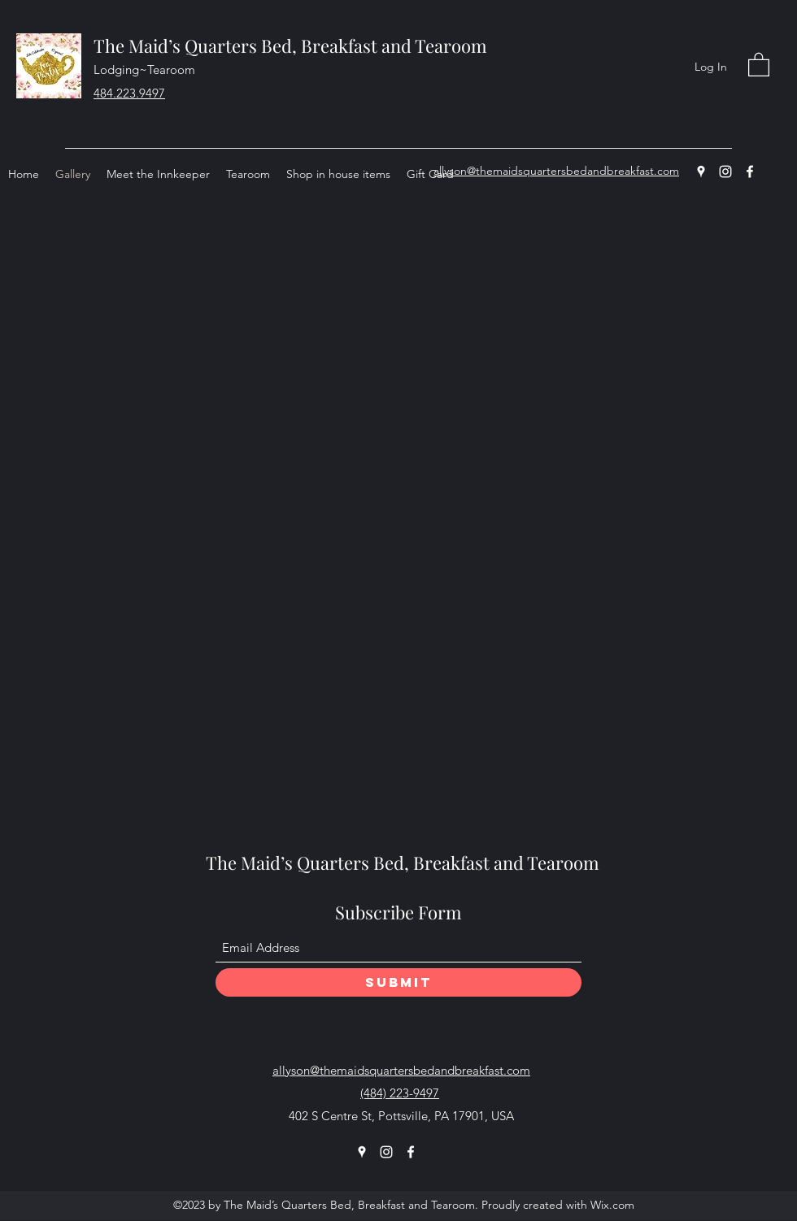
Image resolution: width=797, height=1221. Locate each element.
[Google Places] (701, 171)
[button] (758, 63)
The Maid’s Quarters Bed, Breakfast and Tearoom (290, 45)
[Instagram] (725, 171)
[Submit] (398, 982)
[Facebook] (750, 171)
